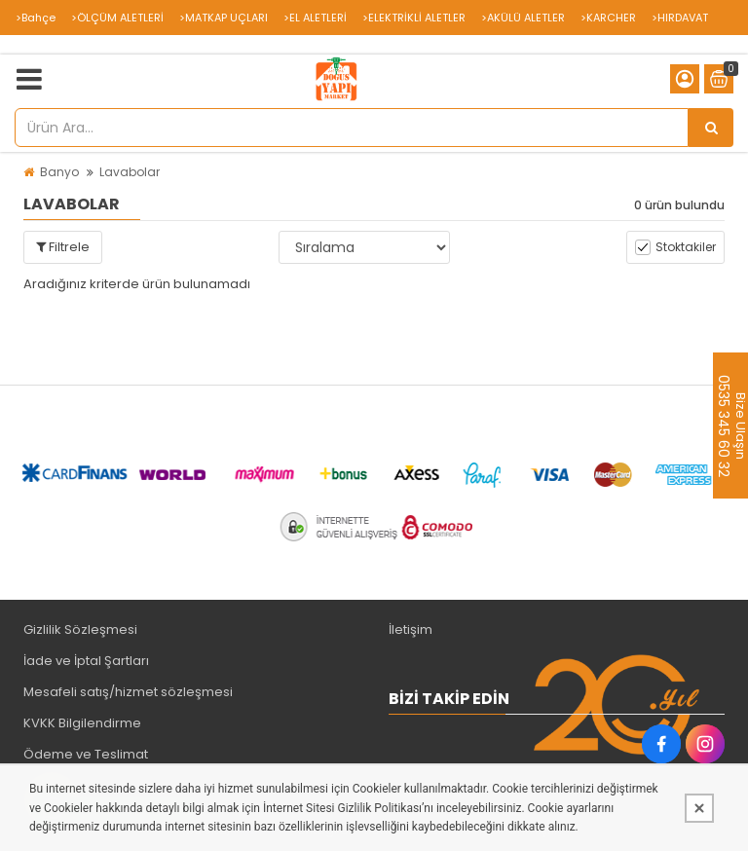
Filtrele (63, 247)
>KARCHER (608, 17)
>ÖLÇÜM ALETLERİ (117, 17)
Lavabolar (129, 172)
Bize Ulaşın (739, 425)
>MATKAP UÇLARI (223, 17)
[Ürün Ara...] (711, 127)
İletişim (410, 629)
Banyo (59, 172)
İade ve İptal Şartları (86, 660)
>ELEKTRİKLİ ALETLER (414, 17)
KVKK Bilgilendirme (82, 723)
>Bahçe (36, 17)
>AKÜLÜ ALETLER (523, 17)
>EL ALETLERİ (315, 17)
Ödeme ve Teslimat (85, 754)
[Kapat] (699, 808)
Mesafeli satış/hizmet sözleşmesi (128, 692)
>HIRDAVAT (680, 17)
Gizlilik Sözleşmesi (80, 629)
